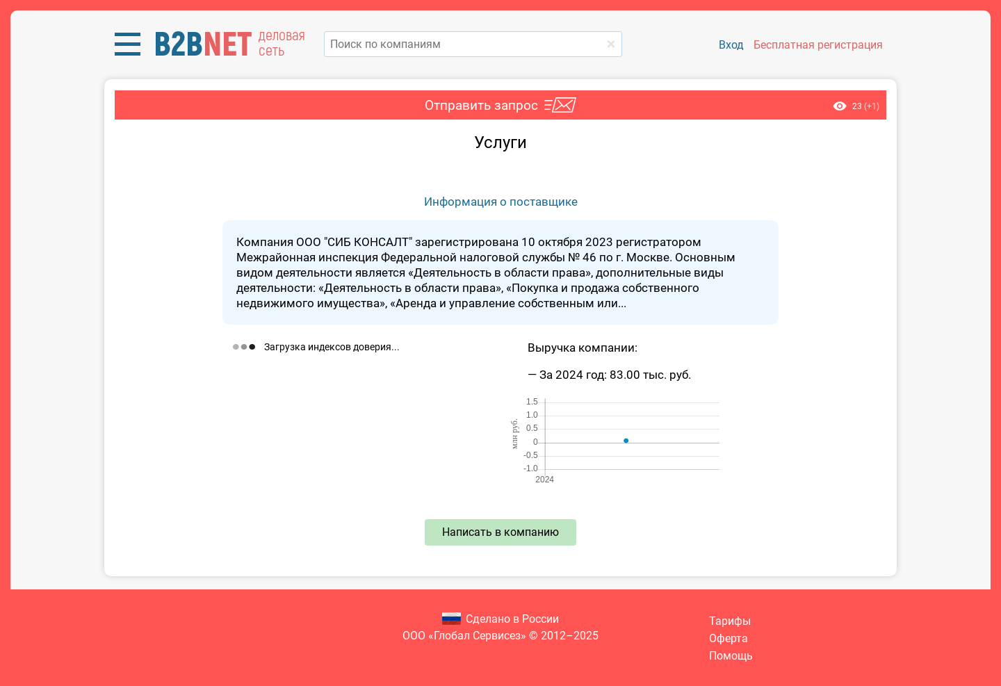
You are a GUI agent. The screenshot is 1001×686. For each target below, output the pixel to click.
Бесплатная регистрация (818, 44)
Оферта (728, 638)
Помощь (731, 655)
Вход (731, 44)
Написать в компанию (500, 532)
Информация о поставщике (501, 202)
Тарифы (730, 621)
